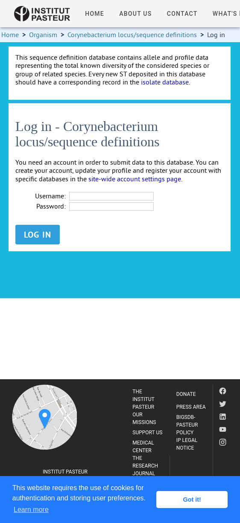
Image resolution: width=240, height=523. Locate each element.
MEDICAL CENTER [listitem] (143, 446)
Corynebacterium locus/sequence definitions (132, 34)
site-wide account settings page (134, 178)
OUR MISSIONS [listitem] (144, 418)
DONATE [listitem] (186, 394)
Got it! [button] (192, 499)
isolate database (165, 82)
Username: (50, 196)
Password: (51, 206)
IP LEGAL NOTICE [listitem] (187, 444)
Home (10, 34)
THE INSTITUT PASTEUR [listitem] (143, 399)
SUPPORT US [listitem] (147, 433)
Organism (43, 34)
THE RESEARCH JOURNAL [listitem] (145, 466)
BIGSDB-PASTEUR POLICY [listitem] (187, 425)
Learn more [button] (31, 509)
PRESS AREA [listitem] (191, 407)
